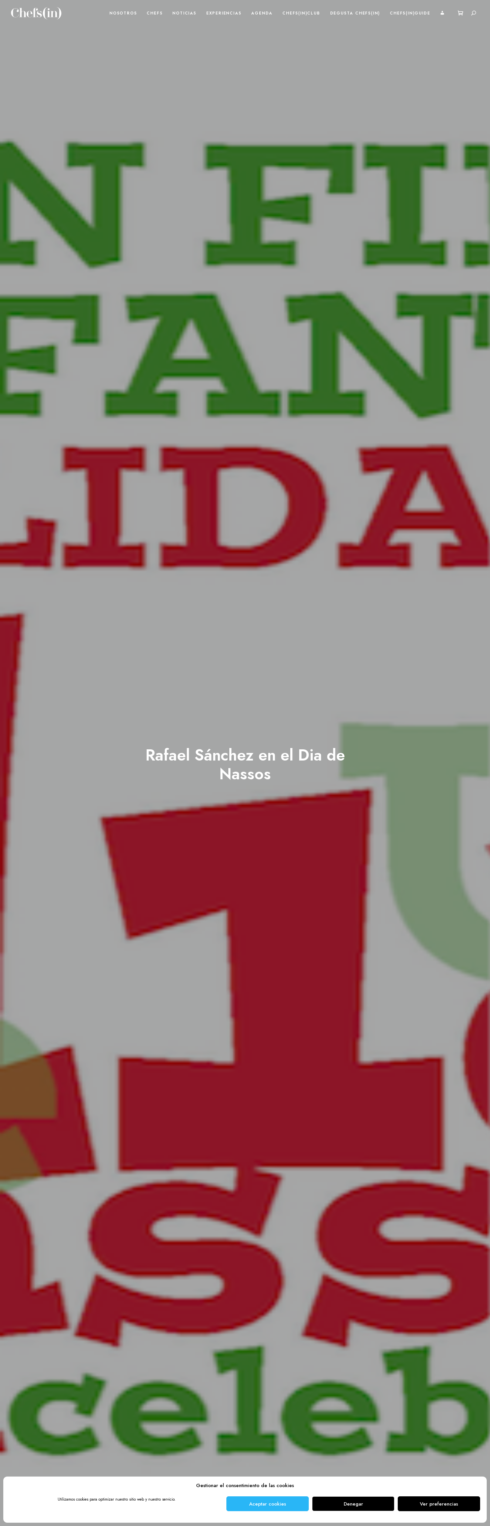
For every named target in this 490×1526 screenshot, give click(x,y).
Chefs (154, 13)
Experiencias (224, 13)
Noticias (184, 13)
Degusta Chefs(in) (355, 13)
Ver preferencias (439, 1504)
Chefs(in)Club (301, 13)
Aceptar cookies (267, 1504)
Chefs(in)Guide (410, 13)
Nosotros (123, 13)
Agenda (262, 13)
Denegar (353, 1504)
